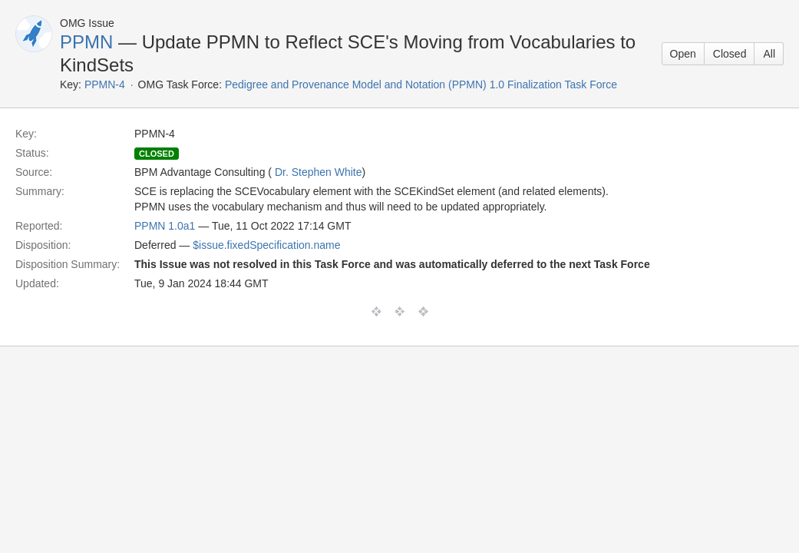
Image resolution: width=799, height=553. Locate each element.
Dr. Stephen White (318, 172)
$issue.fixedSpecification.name (266, 245)
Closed (730, 54)
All (769, 54)
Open (683, 54)
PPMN (86, 41)
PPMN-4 (104, 84)
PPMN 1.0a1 (164, 226)
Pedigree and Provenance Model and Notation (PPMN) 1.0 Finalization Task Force (421, 84)
